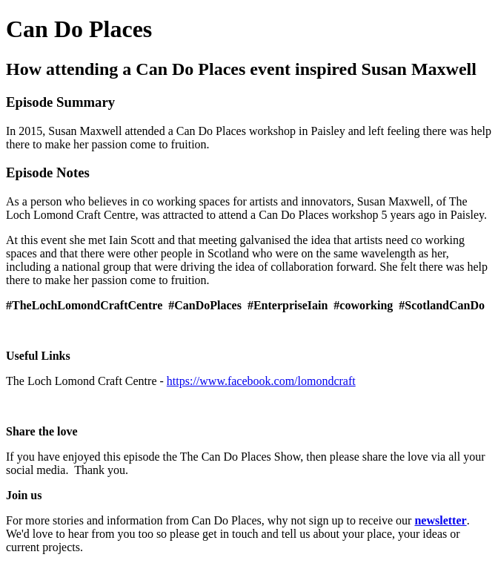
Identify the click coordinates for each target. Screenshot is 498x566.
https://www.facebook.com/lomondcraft (261, 381)
